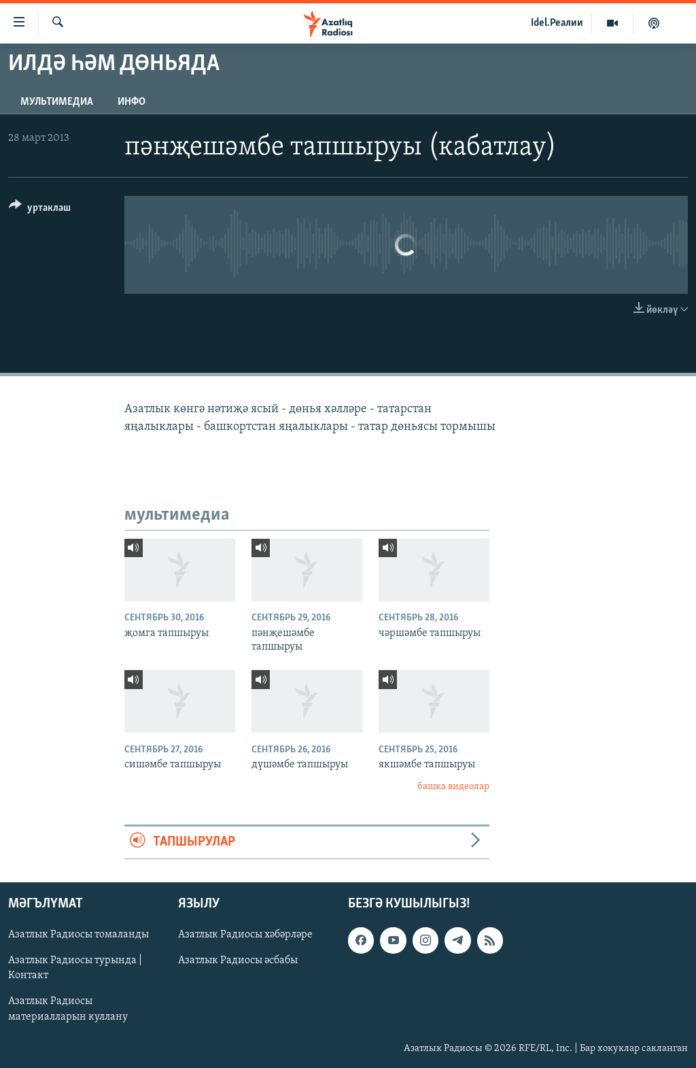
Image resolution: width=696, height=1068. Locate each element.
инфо (131, 102)
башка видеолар (453, 787)
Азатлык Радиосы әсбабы (238, 960)
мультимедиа (56, 102)
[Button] (40, 210)
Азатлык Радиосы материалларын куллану (68, 1009)
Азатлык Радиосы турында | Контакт (75, 968)
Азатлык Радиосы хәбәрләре (245, 934)
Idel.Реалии (557, 23)
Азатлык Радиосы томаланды (78, 934)
